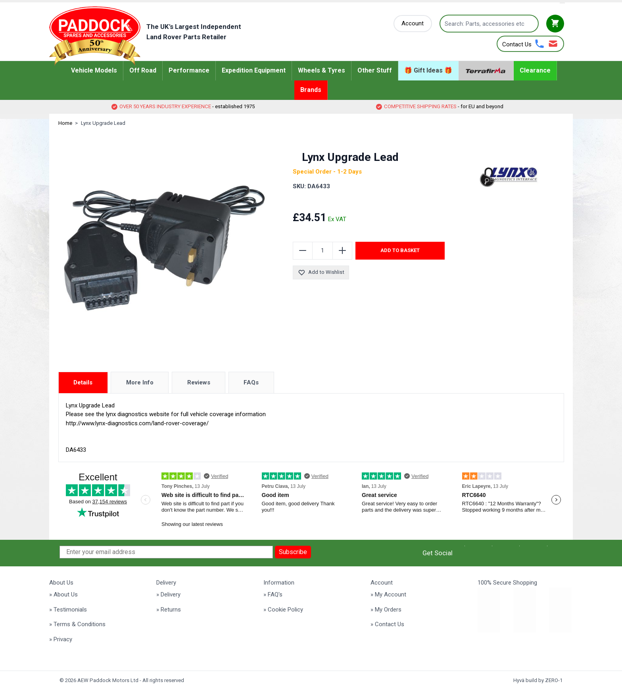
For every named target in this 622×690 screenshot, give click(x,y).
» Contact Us (387, 624)
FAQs (251, 382)
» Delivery (168, 594)
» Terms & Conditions (77, 624)
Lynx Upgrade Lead (103, 123)
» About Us (63, 594)
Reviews (198, 382)
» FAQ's (272, 594)
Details (82, 382)
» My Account (388, 594)
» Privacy (60, 639)
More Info (140, 382)
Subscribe (293, 552)
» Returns (168, 609)
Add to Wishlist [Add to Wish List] (321, 272)
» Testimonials (68, 609)
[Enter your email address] (166, 552)
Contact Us (517, 44)
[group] (341, 201)
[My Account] (413, 23)
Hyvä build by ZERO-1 (537, 680)
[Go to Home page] (157, 36)
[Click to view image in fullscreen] (164, 248)
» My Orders (386, 609)
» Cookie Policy (283, 609)
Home (65, 123)
